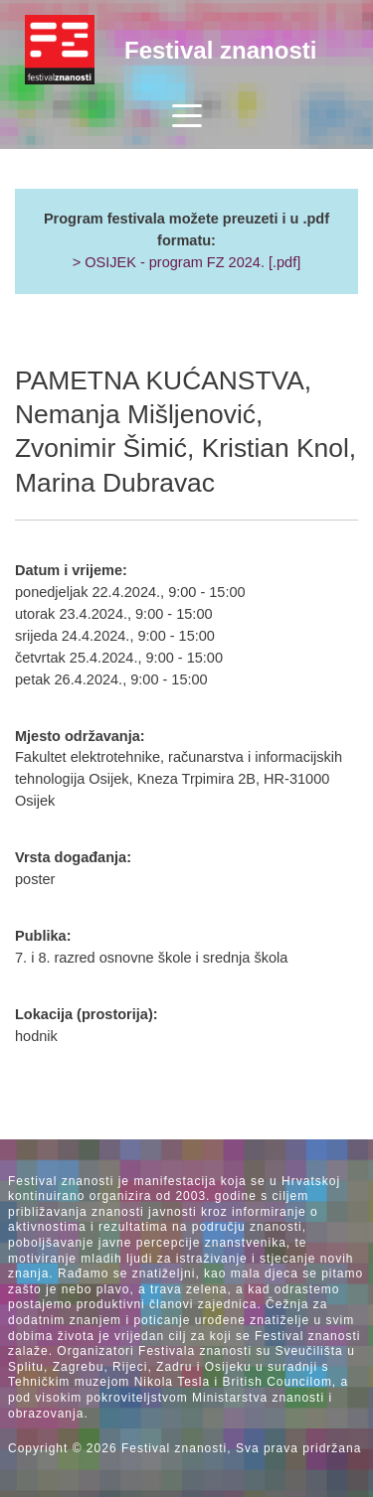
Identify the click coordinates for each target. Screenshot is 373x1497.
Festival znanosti (220, 50)
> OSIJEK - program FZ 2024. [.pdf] (187, 262)
